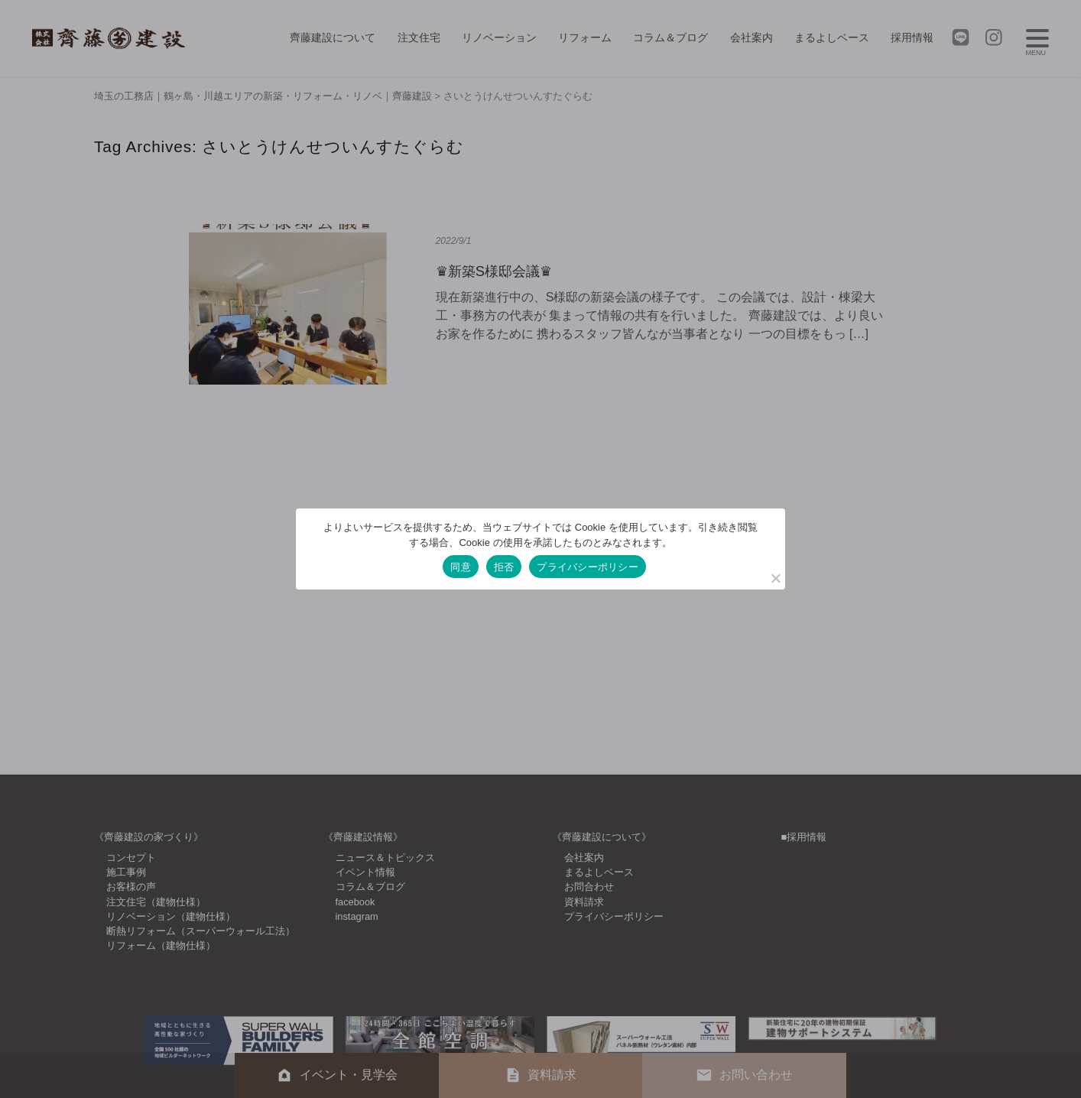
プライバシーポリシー (587, 567)
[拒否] (775, 578)
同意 (460, 567)
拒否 (504, 567)
